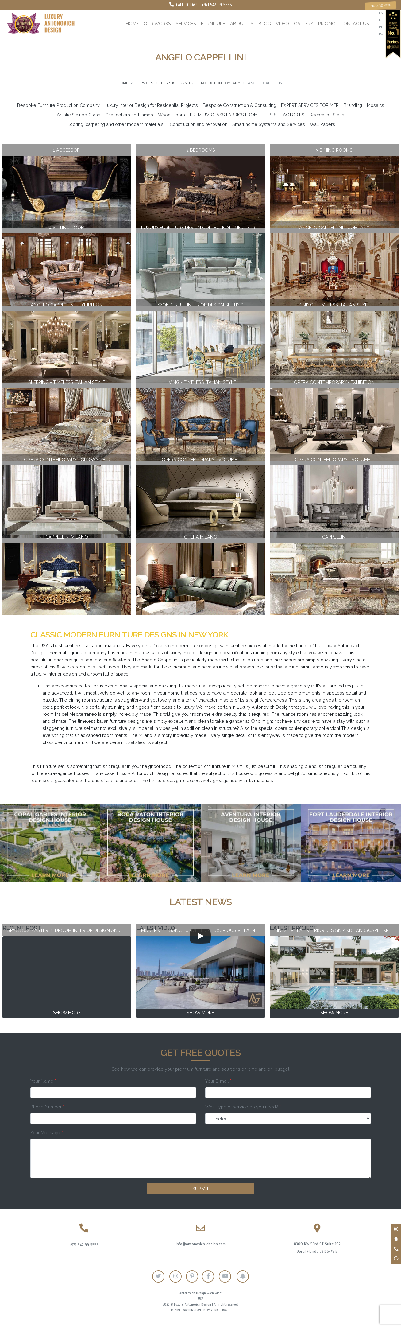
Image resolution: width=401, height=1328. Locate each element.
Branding (353, 105)
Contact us (354, 23)
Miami (175, 1310)
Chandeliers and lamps (129, 114)
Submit (200, 1188)
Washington (192, 1310)
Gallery (303, 23)
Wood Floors (171, 114)
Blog (264, 23)
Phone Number (47, 1106)
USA (200, 1299)
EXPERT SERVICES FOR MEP (310, 105)
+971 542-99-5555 (217, 4)
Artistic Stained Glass (78, 114)
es (380, 19)
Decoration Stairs (326, 114)
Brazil (225, 1310)
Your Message (46, 1132)
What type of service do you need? (243, 1106)
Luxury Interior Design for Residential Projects (151, 105)
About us (241, 23)
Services (186, 23)
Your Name (43, 1081)
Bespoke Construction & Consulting (239, 105)
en (381, 12)
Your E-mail (218, 1081)
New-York (210, 1310)
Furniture (213, 23)
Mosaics (375, 105)
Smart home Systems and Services (268, 124)
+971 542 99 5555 (84, 1245)
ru (381, 34)
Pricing (326, 23)
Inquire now (381, 6)
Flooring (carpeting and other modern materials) (115, 124)
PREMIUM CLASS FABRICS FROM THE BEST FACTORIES (247, 114)
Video (282, 23)
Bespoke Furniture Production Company (58, 105)
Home (132, 23)
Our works (157, 23)
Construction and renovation (198, 124)
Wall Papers (322, 124)
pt (380, 27)
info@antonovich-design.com (201, 1244)
